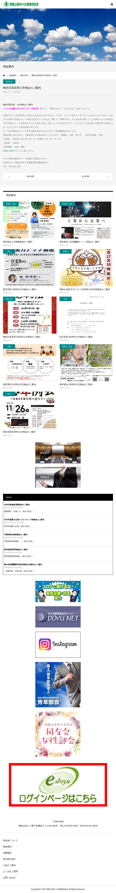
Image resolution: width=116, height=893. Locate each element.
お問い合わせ (9, 877)
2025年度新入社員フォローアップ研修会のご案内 (24, 520)
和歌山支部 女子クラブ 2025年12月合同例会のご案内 (85, 289)
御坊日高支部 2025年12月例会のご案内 (21, 337)
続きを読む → (28, 511)
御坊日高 (17, 92)
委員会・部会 (11, 204)
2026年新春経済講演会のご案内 (17, 505)
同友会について (10, 840)
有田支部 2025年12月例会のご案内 (19, 384)
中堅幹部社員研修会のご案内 (15, 535)
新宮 (9, 251)
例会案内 (7, 846)
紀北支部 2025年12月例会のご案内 (76, 337)
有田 (9, 346)
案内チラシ (14, 151)
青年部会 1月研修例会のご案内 (17, 242)
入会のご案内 (9, 865)
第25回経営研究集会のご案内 (16, 549)
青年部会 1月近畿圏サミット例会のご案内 (79, 242)
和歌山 (65, 251)
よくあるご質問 (10, 871)
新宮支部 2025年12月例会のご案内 (19, 289)
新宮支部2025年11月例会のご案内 (19, 432)
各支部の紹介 (9, 859)
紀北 (65, 299)
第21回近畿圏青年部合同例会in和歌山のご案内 (23, 564)
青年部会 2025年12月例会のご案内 (76, 384)
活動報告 (7, 853)
